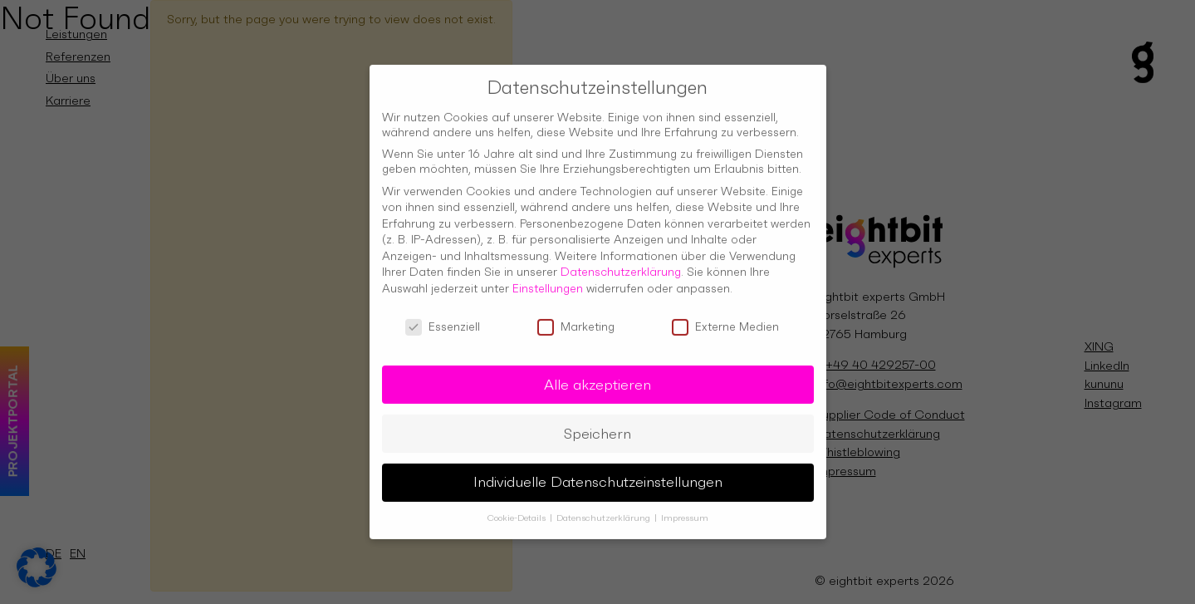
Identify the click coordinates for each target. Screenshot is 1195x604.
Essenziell (442, 319)
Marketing (576, 319)
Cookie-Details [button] (517, 512)
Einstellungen (547, 282)
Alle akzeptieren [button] (597, 378)
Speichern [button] (597, 427)
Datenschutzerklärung (621, 265)
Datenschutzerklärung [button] (604, 512)
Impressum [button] (684, 512)
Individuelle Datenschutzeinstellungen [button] (597, 476)
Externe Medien (725, 319)
